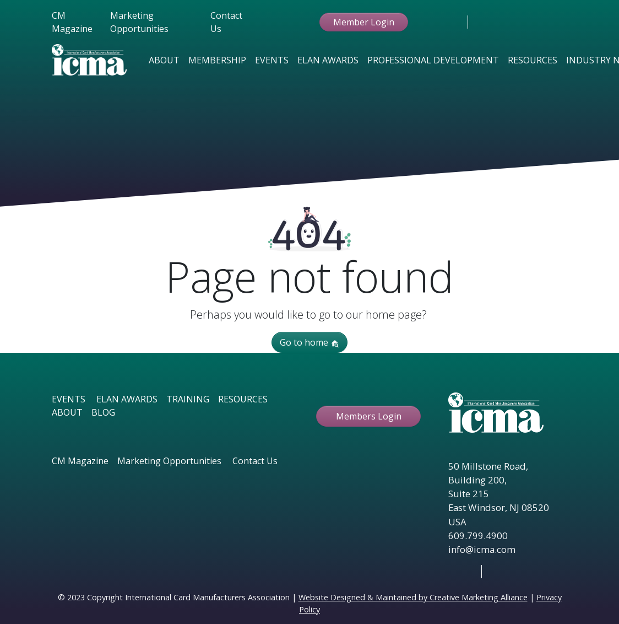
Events (272, 60)
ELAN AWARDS (127, 399)
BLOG (103, 412)
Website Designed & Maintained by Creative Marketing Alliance (413, 597)
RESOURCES (243, 399)
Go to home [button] (309, 342)
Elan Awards (328, 60)
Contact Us (226, 22)
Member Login (363, 22)
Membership (217, 60)
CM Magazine (72, 22)
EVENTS (68, 399)
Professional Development (433, 60)
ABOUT (67, 412)
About (164, 60)
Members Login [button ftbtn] (368, 416)
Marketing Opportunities (139, 22)
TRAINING (187, 399)
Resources (532, 60)
